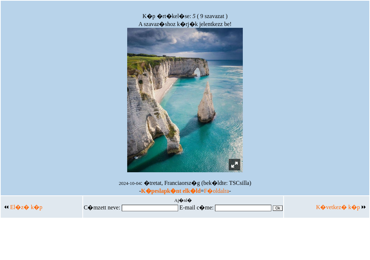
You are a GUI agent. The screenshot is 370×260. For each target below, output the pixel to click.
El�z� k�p (23, 207)
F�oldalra (216, 191)
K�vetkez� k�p (341, 207)
